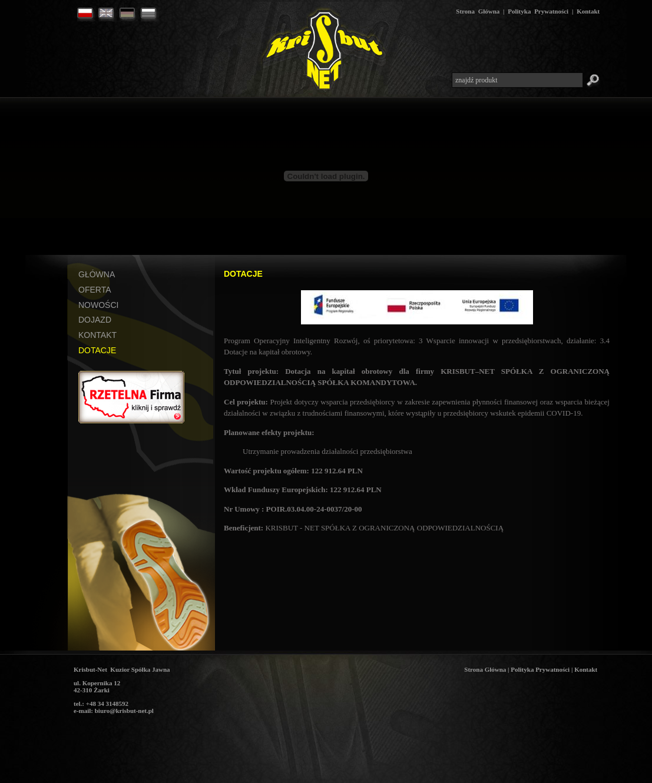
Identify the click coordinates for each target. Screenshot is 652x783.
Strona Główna (477, 11)
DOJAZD (94, 319)
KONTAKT (97, 335)
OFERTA (94, 289)
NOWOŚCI (98, 305)
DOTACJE (97, 350)
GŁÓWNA (96, 274)
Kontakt (588, 11)
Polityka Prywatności (538, 11)
